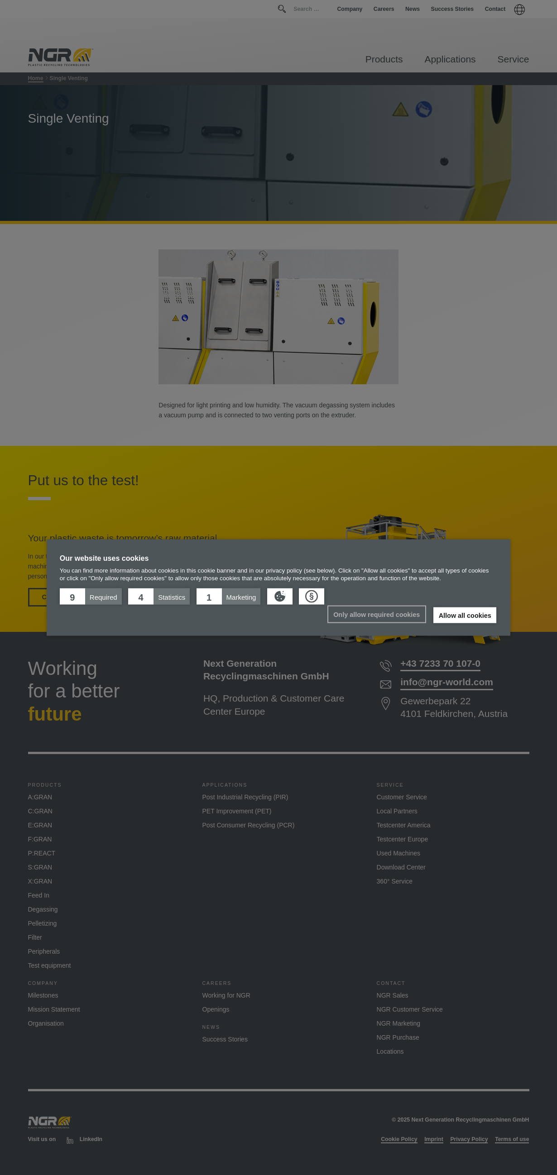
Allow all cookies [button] (465, 615)
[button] (91, 596)
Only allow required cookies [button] (376, 614)
